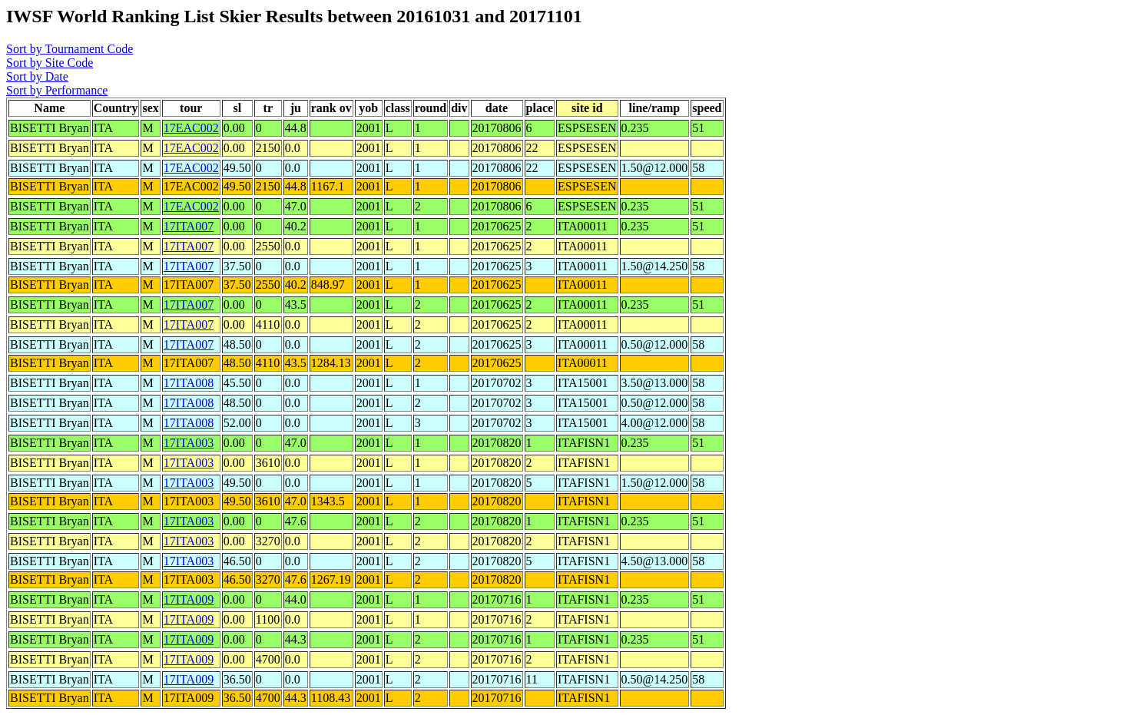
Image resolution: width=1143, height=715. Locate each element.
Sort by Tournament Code (69, 48)
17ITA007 (189, 226)
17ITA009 (189, 599)
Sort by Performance (57, 90)
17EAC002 (191, 127)
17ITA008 (189, 382)
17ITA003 (189, 442)
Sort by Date (37, 76)
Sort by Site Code (49, 62)
